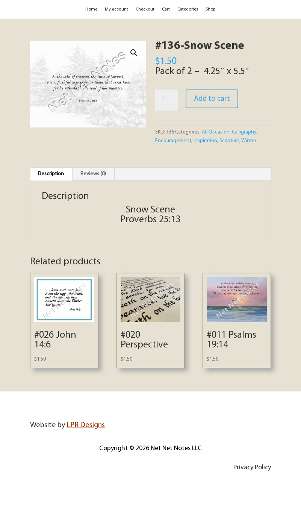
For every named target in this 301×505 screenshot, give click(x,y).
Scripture (229, 141)
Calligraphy (244, 132)
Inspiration (205, 141)
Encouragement (173, 141)
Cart (166, 9)
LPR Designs (86, 425)
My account (116, 9)
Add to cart (212, 99)
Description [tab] (51, 174)
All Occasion (216, 132)
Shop (210, 9)
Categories (187, 9)
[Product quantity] (166, 100)
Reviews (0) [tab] (93, 174)
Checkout (145, 9)
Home (91, 9)
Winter (248, 141)
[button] (134, 52)
